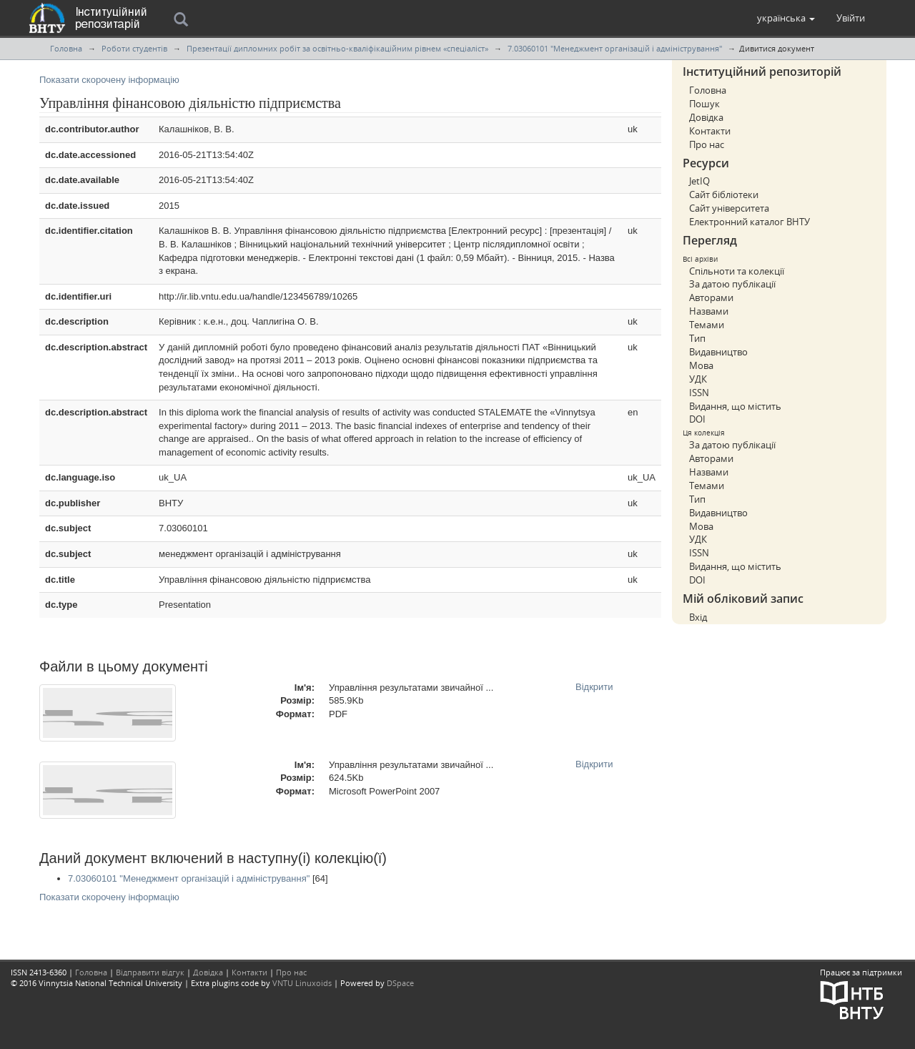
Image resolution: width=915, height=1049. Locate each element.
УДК (698, 379)
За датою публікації (732, 283)
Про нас (706, 144)
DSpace (400, 982)
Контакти (710, 130)
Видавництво (718, 351)
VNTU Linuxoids (302, 982)
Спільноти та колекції (736, 271)
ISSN (699, 392)
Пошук (704, 103)
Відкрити (594, 686)
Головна (66, 48)
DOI (697, 419)
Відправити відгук (150, 972)
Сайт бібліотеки (723, 194)
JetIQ (699, 180)
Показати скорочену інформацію (109, 79)
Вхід (698, 617)
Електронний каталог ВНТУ (749, 221)
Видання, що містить (735, 406)
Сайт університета (729, 208)
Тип (697, 338)
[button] (786, 18)
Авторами (711, 297)
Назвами (708, 311)
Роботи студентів (134, 48)
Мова (701, 365)
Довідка (706, 117)
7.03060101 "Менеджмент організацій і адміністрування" (615, 48)
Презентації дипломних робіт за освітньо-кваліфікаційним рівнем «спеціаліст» (337, 48)
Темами (706, 324)
